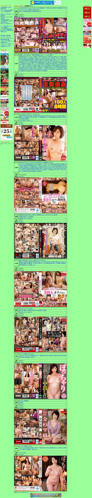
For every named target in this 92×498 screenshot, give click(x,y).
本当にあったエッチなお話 (25, 312)
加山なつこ (56, 447)
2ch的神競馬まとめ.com (6, 7)
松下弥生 (61, 59)
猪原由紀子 (56, 62)
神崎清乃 (30, 65)
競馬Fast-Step (4, 31)
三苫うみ (49, 166)
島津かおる (34, 449)
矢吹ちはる (57, 63)
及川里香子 (61, 62)
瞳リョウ (46, 117)
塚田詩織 (51, 169)
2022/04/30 (21, 221)
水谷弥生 (34, 65)
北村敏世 (32, 62)
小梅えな (45, 165)
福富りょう (56, 59)
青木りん (33, 357)
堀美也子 (41, 56)
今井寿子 (62, 56)
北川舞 (50, 117)
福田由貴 (40, 62)
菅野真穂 (27, 118)
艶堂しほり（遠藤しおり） (29, 264)
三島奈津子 (60, 355)
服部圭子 (43, 63)
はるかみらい (22, 164)
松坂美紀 (52, 164)
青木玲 (44, 262)
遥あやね (32, 117)
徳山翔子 (51, 263)
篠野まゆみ (58, 262)
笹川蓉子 (35, 262)
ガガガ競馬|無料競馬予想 (6, 28)
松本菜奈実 (57, 164)
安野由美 (27, 164)
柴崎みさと (27, 69)
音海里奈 (60, 165)
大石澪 (28, 58)
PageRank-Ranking (5, 19)
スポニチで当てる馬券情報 (7, 10)
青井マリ (21, 11)
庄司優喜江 (48, 65)
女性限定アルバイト (5, 46)
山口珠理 (39, 63)
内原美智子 (21, 62)
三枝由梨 (24, 59)
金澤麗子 (58, 65)
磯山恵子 (32, 59)
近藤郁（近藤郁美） (25, 166)
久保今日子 (35, 263)
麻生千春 (25, 116)
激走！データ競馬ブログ (6, 23)
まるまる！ (21, 404)
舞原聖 (32, 169)
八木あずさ (21, 355)
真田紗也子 (50, 59)
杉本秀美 (27, 67)
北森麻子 (32, 58)
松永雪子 (50, 67)
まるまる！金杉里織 (23, 400)
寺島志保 (46, 355)
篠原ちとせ (41, 164)
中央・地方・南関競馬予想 (7, 30)
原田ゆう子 (40, 66)
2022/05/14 (21, 124)
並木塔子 (60, 117)
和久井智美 (37, 69)
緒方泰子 (44, 116)
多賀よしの (42, 69)
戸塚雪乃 (37, 58)
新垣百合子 (52, 69)
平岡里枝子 (27, 60)
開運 (8, 39)
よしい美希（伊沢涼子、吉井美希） (47, 58)
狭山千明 (39, 11)
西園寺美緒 (54, 117)
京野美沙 (21, 56)
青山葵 (28, 59)
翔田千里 (32, 69)
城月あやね (49, 116)
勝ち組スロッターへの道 (6, 16)
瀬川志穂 (52, 63)
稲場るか (32, 164)
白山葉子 (39, 65)
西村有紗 (60, 67)
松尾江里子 (52, 60)
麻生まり (64, 116)
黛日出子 (62, 65)
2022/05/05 (21, 176)
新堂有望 (30, 116)
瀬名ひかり (34, 165)
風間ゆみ (24, 63)
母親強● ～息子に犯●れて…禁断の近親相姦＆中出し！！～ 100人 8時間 (35, 55)
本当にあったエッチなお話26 (25, 308)
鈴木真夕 (61, 168)
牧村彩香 (32, 168)
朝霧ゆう (25, 310)
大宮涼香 (22, 60)
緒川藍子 (60, 116)
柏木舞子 (30, 11)
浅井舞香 (21, 262)
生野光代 (46, 59)
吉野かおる (24, 65)
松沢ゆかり (61, 447)
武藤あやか (21, 117)
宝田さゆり (30, 66)
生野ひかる (40, 165)
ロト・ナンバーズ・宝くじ (7, 38)
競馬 (2, 35)
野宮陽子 (48, 63)
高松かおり (45, 56)
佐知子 (44, 166)
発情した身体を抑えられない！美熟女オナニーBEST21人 (32, 260)
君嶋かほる (41, 60)
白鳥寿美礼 (21, 69)
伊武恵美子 (47, 60)
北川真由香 (23, 168)
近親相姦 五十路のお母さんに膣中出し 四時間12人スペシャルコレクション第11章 (38, 214)
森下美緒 (21, 263)
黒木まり (36, 67)
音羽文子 (37, 60)
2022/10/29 (21, 16)
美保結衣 (30, 171)
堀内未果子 (37, 168)
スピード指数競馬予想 (6, 11)
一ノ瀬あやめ (63, 60)
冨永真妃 (29, 63)
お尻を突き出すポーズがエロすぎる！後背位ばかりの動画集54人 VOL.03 (36, 162)
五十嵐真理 (56, 66)
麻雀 (9, 35)
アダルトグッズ (4, 43)
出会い (9, 45)
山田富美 (53, 65)
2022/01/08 (21, 270)
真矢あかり (26, 56)
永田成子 (41, 59)
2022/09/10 (21, 75)
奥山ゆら (62, 69)
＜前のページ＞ (17, 492)
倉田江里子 (23, 58)
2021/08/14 (21, 362)
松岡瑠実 (34, 11)
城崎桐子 (21, 116)
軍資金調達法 (4, 39)
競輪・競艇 (5, 35)
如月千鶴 (61, 66)
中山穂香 (46, 67)
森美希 (35, 62)
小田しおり (33, 63)
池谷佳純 (63, 58)
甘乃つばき (34, 70)
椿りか (55, 169)
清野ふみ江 (24, 66)
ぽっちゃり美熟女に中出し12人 (26, 353)
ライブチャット (4, 45)
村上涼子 (46, 447)
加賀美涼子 (40, 67)
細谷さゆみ (51, 56)
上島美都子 (34, 116)
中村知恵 (51, 355)
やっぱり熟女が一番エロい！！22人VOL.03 (29, 114)
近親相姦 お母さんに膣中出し (26, 218)
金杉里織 (25, 11)
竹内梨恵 (21, 216)
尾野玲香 (62, 63)
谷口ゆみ (58, 60)
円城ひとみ (56, 56)
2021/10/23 (21, 315)
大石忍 (62, 166)
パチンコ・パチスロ (5, 36)
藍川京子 (47, 69)
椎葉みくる (46, 169)
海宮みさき (50, 62)
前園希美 (42, 355)
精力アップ (10, 43)
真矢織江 (64, 67)
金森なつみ (44, 62)
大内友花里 (46, 66)
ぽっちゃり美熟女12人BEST (25, 446)
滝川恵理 (37, 169)
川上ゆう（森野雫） (33, 56)
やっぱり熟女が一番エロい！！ (26, 120)
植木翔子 (31, 67)
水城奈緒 (55, 355)
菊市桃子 (32, 60)
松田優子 (37, 59)
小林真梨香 (44, 70)
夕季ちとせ (51, 168)
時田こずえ (27, 62)
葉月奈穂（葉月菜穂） (25, 357)
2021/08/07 (21, 407)
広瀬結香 (42, 117)
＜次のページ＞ (25, 492)
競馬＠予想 (3, 8)
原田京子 (39, 70)
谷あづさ (41, 169)
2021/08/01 (21, 454)
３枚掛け (3, 18)
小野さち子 (55, 67)
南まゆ (63, 169)
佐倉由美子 (29, 70)
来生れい (51, 66)
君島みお (36, 166)
